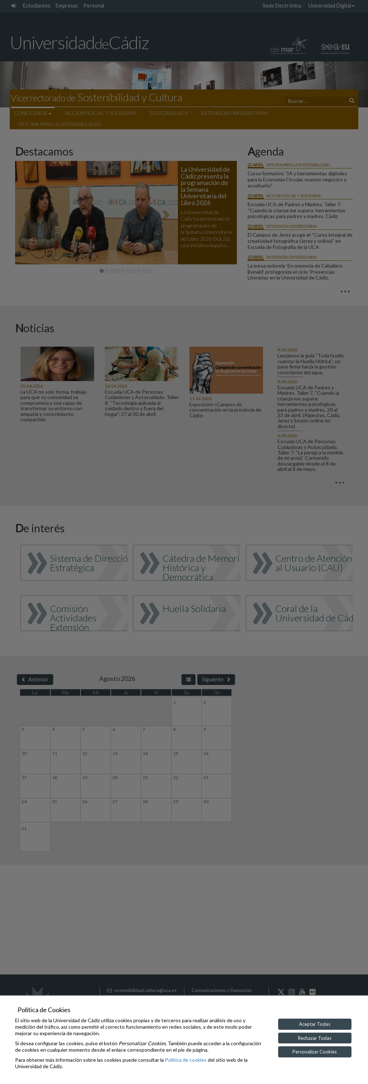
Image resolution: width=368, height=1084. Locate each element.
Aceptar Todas (314, 1024)
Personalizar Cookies (315, 1052)
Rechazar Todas (314, 1038)
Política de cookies (186, 1060)
